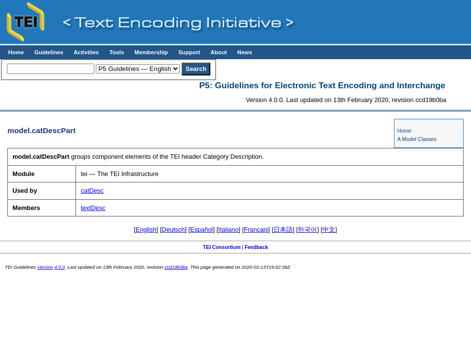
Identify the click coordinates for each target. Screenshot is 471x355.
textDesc (93, 208)
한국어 (307, 229)
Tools (116, 52)
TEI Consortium (221, 247)
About (218, 52)
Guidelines (48, 52)
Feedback (256, 247)
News (244, 52)
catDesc (92, 190)
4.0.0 (59, 267)
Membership (151, 52)
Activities (86, 52)
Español (201, 229)
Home (16, 52)
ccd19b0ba (176, 267)
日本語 (283, 229)
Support (189, 52)
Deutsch (173, 229)
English (146, 229)
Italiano (228, 229)
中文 (328, 229)
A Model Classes (416, 139)
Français (256, 229)
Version (45, 267)
